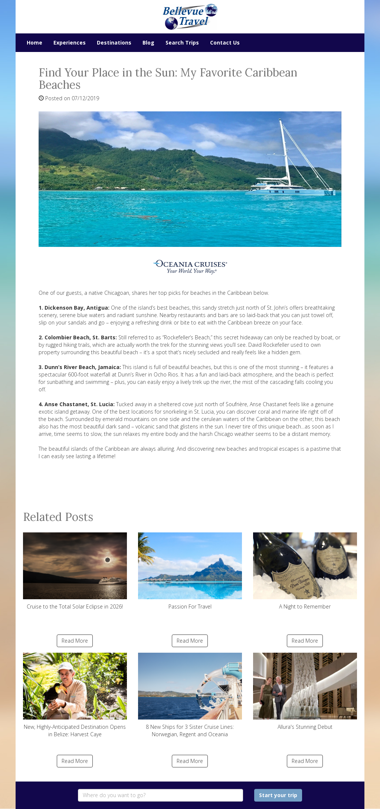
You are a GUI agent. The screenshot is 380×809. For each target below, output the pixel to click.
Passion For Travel (190, 571)
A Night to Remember (305, 571)
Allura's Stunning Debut (305, 691)
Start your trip (278, 795)
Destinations (114, 42)
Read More (75, 640)
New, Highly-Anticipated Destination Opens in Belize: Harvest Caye (75, 695)
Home (34, 42)
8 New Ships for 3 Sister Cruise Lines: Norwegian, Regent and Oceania (190, 695)
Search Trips (182, 42)
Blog (148, 42)
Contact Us (225, 42)
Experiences (69, 42)
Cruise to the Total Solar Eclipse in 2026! (75, 571)
